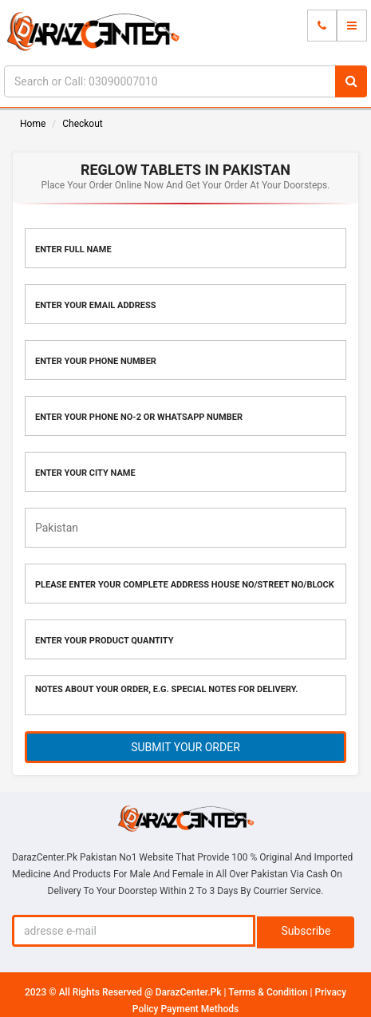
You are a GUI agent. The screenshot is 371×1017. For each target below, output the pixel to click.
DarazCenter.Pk (190, 992)
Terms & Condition (269, 992)
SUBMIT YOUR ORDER (185, 747)
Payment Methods (199, 1009)
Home (32, 123)
